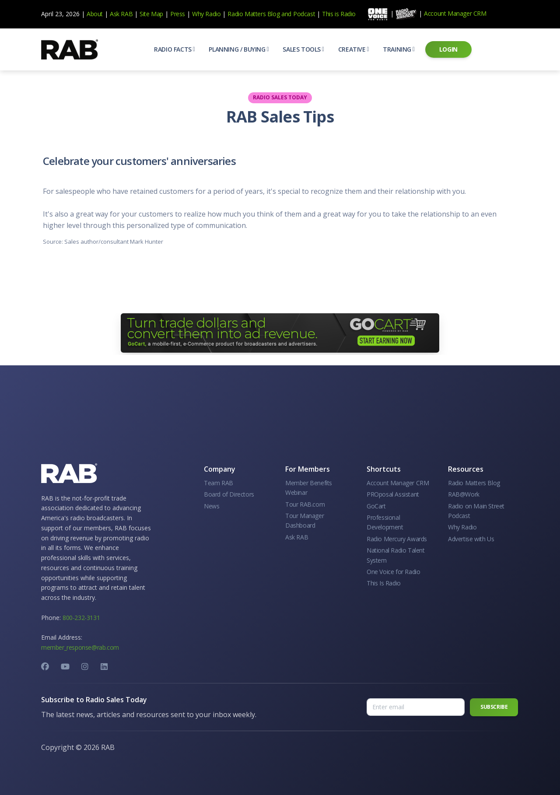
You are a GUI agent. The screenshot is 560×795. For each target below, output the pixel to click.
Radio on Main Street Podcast (476, 511)
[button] (174, 49)
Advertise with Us (471, 539)
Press (177, 14)
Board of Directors (229, 494)
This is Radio (339, 14)
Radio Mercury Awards (397, 539)
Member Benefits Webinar (308, 488)
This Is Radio (384, 583)
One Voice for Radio (393, 571)
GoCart (376, 506)
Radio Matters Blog (254, 14)
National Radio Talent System (396, 555)
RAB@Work (464, 494)
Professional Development (385, 522)
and (286, 14)
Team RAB (218, 483)
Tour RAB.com (305, 504)
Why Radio (206, 14)
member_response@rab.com (80, 647)
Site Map (151, 14)
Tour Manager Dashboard (304, 520)
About (95, 14)
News (211, 506)
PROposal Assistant (393, 494)
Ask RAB (121, 14)
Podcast (304, 14)
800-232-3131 (81, 617)
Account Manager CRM (455, 13)
